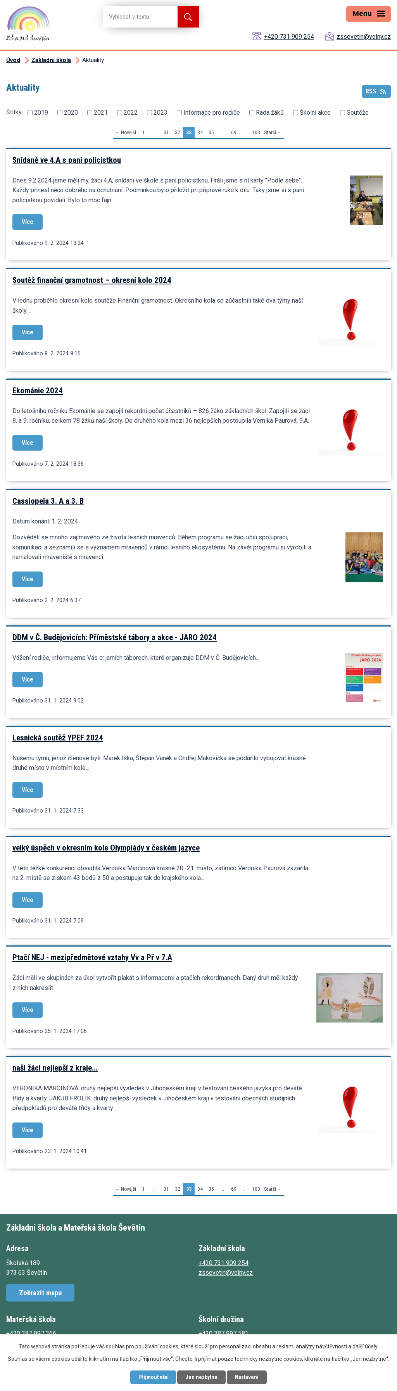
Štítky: (14, 112)
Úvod (13, 60)
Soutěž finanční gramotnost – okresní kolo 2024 (91, 280)
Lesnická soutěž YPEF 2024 (57, 737)
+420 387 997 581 (223, 1333)
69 (233, 132)
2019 (41, 112)
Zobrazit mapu (40, 1293)
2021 (101, 112)
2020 (71, 112)
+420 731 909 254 (289, 36)
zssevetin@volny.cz (364, 36)
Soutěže (358, 112)
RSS (376, 91)
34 (200, 132)
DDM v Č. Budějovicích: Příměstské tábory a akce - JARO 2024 (114, 637)
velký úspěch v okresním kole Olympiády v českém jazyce (106, 847)
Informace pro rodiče (211, 112)
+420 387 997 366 (31, 1333)
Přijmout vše (153, 1377)
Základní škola (51, 60)
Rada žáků (270, 112)
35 (211, 132)
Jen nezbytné (201, 1377)
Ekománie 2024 (37, 390)
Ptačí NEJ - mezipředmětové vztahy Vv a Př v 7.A (92, 957)
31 (166, 132)
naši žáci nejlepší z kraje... (55, 1068)
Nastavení (247, 1377)
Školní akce (315, 112)
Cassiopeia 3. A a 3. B (48, 501)
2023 (160, 112)
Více (27, 222)
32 (177, 132)
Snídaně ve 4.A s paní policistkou (66, 160)
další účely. (365, 1346)
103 (256, 132)
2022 (131, 112)
